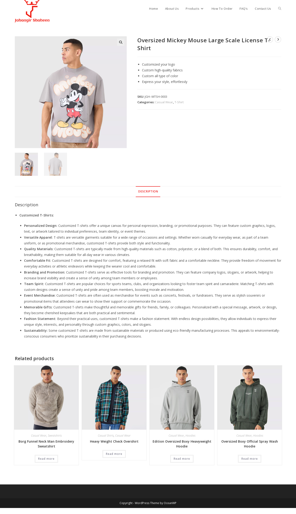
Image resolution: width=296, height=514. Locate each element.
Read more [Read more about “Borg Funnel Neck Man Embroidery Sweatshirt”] (46, 459)
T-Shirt (179, 102)
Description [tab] (148, 191)
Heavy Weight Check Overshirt (114, 441)
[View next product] (278, 39)
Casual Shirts (106, 436)
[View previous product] (270, 39)
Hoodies (190, 436)
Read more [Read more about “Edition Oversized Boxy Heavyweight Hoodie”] (182, 459)
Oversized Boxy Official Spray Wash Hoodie (249, 443)
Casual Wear (164, 102)
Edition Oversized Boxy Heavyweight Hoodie (182, 443)
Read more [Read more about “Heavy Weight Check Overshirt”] (114, 454)
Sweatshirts (55, 436)
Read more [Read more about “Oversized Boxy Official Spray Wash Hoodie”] (249, 459)
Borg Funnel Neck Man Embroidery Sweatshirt (46, 443)
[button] (120, 42)
